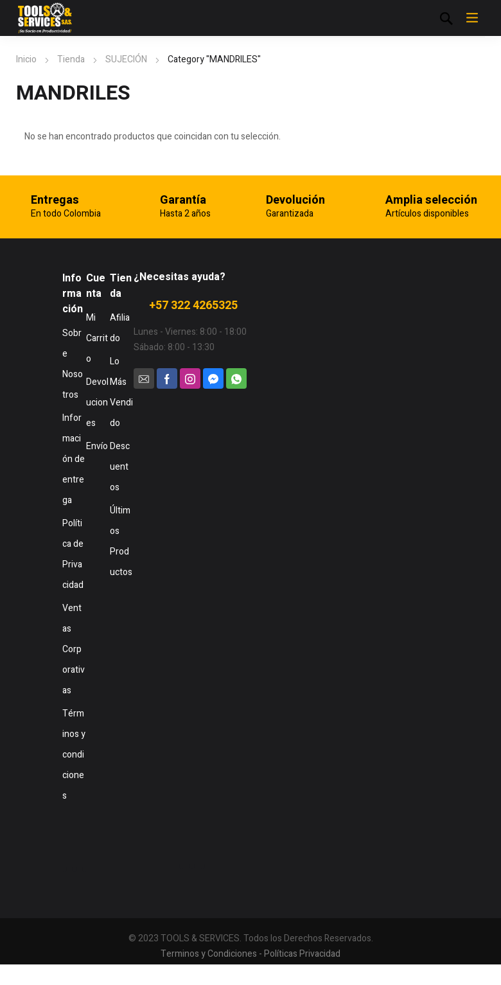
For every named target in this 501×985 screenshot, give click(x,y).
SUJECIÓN (126, 59)
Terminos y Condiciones (209, 954)
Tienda (71, 59)
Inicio (26, 59)
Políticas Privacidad (302, 954)
